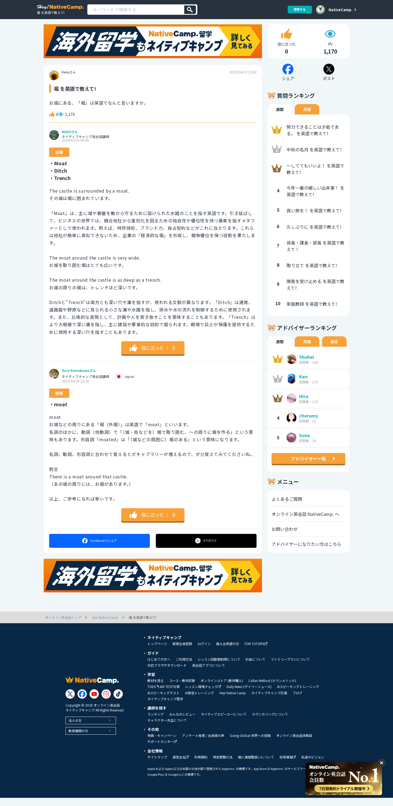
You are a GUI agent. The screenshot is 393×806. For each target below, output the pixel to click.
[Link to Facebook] (82, 702)
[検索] (190, 9)
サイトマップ (157, 765)
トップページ (157, 652)
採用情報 (287, 765)
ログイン (204, 652)
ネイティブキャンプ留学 (165, 707)
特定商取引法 (223, 765)
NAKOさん (70, 140)
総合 (334, 350)
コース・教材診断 (182, 688)
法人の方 (75, 728)
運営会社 (180, 765)
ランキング (155, 722)
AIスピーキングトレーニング (298, 694)
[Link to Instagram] (106, 702)
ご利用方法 (184, 667)
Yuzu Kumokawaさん (79, 379)
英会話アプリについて (208, 673)
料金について (255, 667)
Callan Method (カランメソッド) (272, 688)
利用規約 (200, 765)
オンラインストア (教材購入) (222, 688)
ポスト (206, 549)
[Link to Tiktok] (118, 702)
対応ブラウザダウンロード (167, 673)
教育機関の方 (78, 739)
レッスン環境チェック (203, 695)
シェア (99, 549)
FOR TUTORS (256, 652)
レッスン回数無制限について (219, 667)
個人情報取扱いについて (256, 765)
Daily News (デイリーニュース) (249, 694)
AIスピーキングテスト (163, 701)
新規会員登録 (182, 652)
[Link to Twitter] (70, 702)
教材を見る (155, 688)
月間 (307, 117)
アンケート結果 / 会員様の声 (203, 743)
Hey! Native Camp (232, 701)
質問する (297, 9)
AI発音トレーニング (199, 701)
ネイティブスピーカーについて (223, 722)
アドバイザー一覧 (308, 467)
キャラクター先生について (167, 728)
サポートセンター (162, 750)
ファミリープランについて (290, 667)
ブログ (297, 701)
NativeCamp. (340, 9)
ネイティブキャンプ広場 (269, 701)
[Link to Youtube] (94, 702)
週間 (280, 117)
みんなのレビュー (182, 722)
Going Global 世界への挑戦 (250, 743)
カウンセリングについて (270, 722)
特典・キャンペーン (162, 743)
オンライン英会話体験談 (294, 743)
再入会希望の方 (227, 652)
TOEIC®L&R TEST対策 (163, 694)
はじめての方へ (158, 667)
